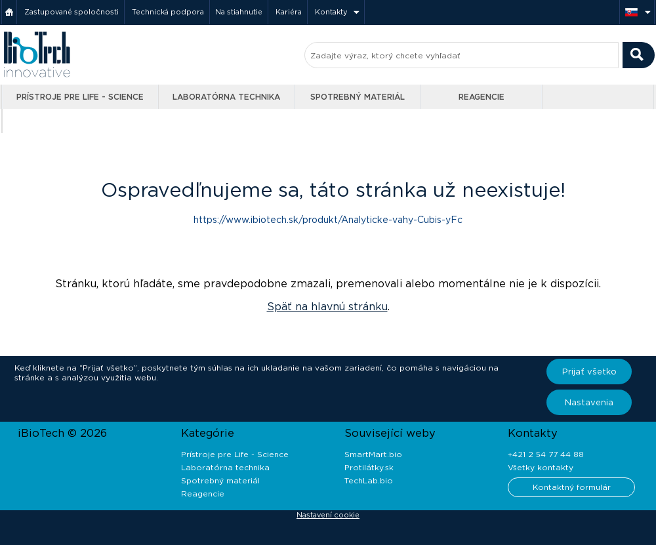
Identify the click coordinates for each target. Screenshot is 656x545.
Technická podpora (168, 11)
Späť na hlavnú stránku (327, 306)
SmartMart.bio (373, 454)
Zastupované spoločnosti (71, 11)
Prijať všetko (589, 371)
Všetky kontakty (540, 467)
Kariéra (289, 11)
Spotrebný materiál (357, 97)
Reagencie (481, 97)
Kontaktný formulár (572, 487)
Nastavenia (589, 402)
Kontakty (331, 11)
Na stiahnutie (238, 11)
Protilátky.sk (369, 467)
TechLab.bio (368, 480)
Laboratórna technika (226, 97)
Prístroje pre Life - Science (80, 97)
